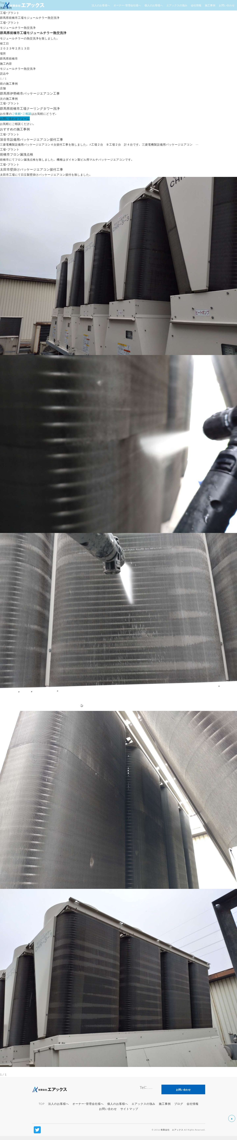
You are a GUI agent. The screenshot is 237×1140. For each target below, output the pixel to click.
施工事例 (165, 1107)
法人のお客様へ (58, 1107)
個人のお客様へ (117, 1107)
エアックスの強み (143, 1107)
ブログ (178, 1107)
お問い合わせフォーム (15, 120)
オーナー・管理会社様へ (88, 1107)
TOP (42, 1107)
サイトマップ (129, 1113)
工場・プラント (9, 13)
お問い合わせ (108, 1113)
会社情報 (193, 1107)
